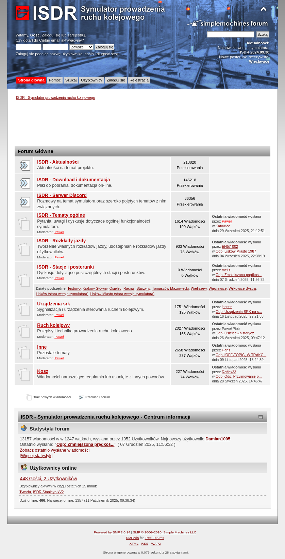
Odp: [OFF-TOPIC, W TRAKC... (241, 355)
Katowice (223, 226)
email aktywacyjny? (67, 40)
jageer (227, 307)
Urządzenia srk (53, 303)
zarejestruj (76, 35)
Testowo (74, 288)
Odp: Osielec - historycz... (236, 333)
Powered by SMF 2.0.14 (112, 532)
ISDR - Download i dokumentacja (73, 179)
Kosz (42, 371)
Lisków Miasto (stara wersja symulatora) (122, 294)
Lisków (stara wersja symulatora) (62, 294)
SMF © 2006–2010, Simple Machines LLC (164, 532)
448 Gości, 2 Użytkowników (48, 478)
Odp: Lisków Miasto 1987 (236, 251)
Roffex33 (229, 372)
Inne (42, 347)
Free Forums (154, 538)
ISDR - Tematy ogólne (61, 215)
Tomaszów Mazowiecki (170, 288)
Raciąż (128, 288)
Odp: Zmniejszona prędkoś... (239, 275)
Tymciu (25, 492)
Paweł (59, 232)
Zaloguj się (51, 35)
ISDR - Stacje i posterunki (65, 267)
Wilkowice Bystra (242, 288)
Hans (226, 350)
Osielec (115, 288)
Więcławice (217, 288)
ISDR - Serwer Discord (62, 195)
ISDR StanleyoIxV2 (48, 492)
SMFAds (132, 538)
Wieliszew (199, 288)
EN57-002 (230, 246)
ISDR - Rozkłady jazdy (61, 240)
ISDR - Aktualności (58, 162)
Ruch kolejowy (53, 325)
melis (226, 270)
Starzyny (143, 288)
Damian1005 (217, 439)
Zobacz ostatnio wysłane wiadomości (54, 450)
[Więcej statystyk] (36, 455)
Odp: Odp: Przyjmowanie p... (239, 376)
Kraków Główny (95, 288)
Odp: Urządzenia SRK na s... (239, 311)
